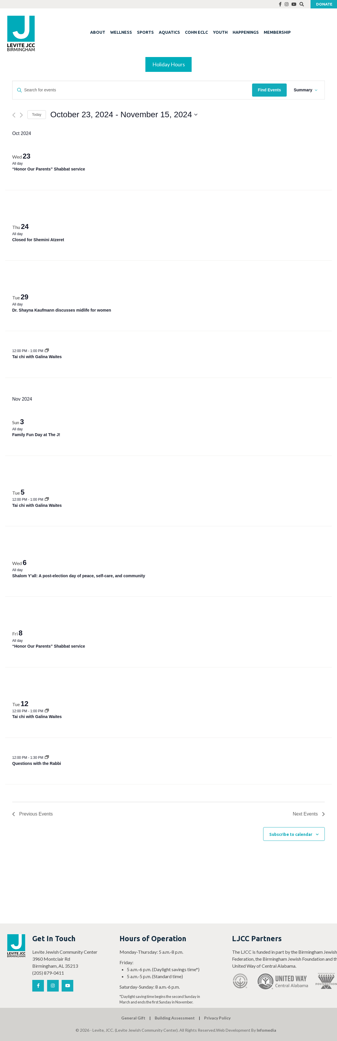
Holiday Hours (168, 64)
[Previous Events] (13, 115)
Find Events (269, 90)
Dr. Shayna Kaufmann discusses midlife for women (61, 310)
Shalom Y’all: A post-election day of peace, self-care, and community (78, 575)
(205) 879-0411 (48, 973)
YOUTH (220, 32)
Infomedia (266, 1030)
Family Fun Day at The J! (36, 434)
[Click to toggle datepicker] (123, 114)
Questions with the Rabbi (36, 763)
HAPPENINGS (246, 32)
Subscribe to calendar (290, 834)
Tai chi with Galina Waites (37, 356)
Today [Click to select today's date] (36, 115)
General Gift (133, 1017)
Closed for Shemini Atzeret (38, 239)
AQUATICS (169, 32)
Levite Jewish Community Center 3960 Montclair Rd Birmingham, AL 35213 (64, 959)
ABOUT (97, 32)
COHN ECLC (196, 32)
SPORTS (145, 32)
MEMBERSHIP (277, 32)
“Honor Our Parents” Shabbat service (48, 169)
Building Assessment (175, 1017)
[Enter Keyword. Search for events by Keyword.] (132, 90)
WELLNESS (121, 32)
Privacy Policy (217, 1017)
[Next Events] (21, 115)
